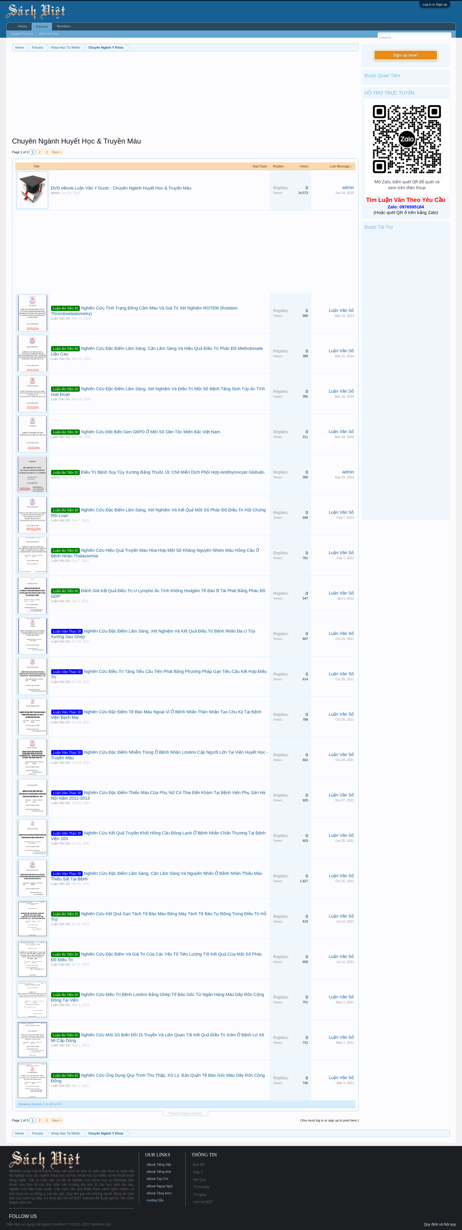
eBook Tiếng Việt (159, 1164)
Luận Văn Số (60, 318)
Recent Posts (49, 34)
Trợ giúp (199, 1195)
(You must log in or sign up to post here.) (330, 1120)
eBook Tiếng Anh (159, 1171)
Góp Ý (198, 1172)
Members (63, 26)
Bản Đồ (199, 1165)
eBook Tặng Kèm (159, 1193)
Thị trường (201, 1187)
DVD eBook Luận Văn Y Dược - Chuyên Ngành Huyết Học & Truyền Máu (121, 188)
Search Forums (22, 34)
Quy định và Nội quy (440, 1224)
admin (55, 193)
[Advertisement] (185, 95)
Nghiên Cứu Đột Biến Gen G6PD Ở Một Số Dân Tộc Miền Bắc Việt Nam (150, 431)
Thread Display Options (185, 1113)
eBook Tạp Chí (157, 1178)
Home (22, 26)
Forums (42, 26)
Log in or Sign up (435, 4)
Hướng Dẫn (155, 1200)
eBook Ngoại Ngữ (159, 1186)
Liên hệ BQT (203, 1202)
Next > (57, 152)
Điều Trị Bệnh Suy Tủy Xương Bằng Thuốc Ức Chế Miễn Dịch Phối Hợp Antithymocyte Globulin (173, 472)
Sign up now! (405, 55)
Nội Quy (199, 1180)
